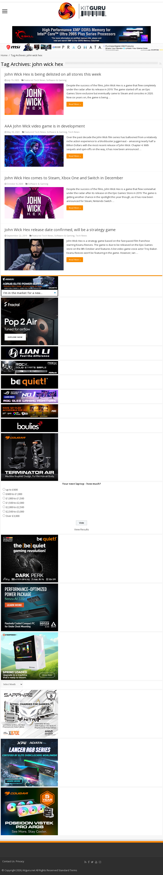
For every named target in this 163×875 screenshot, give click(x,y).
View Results (81, 529)
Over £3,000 (12, 516)
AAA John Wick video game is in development (45, 126)
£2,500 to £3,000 (15, 511)
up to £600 (12, 489)
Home (4, 55)
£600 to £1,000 (14, 494)
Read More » (75, 104)
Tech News (73, 131)
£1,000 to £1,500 (15, 498)
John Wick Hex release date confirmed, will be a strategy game (60, 229)
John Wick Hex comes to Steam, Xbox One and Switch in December (64, 177)
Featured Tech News (34, 80)
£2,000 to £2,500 (15, 507)
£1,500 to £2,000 (15, 502)
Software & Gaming (56, 80)
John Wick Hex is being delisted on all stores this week (53, 74)
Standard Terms (67, 870)
